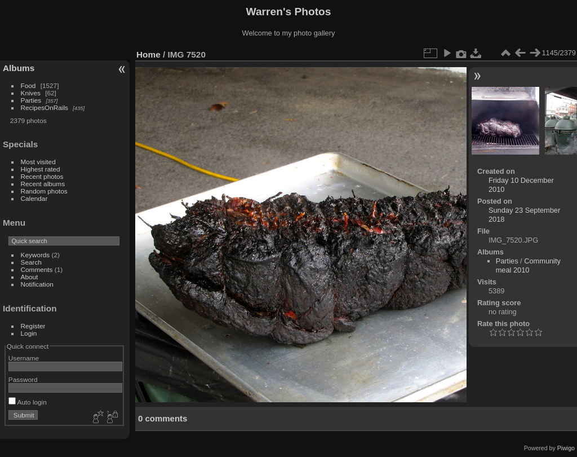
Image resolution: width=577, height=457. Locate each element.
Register (33, 325)
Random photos (44, 191)
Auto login (27, 402)
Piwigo (566, 448)
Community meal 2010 (528, 265)
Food (28, 85)
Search (31, 262)
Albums (18, 68)
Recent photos (42, 176)
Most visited (38, 161)
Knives (31, 92)
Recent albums (43, 183)
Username (23, 358)
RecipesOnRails (44, 107)
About (29, 276)
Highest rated (40, 169)
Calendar (34, 198)
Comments (37, 269)
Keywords (35, 254)
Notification (37, 284)
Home (148, 54)
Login (29, 333)
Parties (31, 100)
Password (23, 379)
